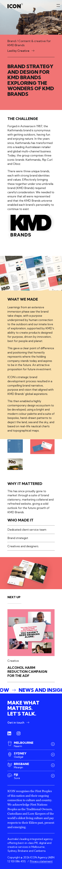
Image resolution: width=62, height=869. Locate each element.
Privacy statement (41, 861)
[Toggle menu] (58, 15)
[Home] (15, 5)
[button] (31, 690)
